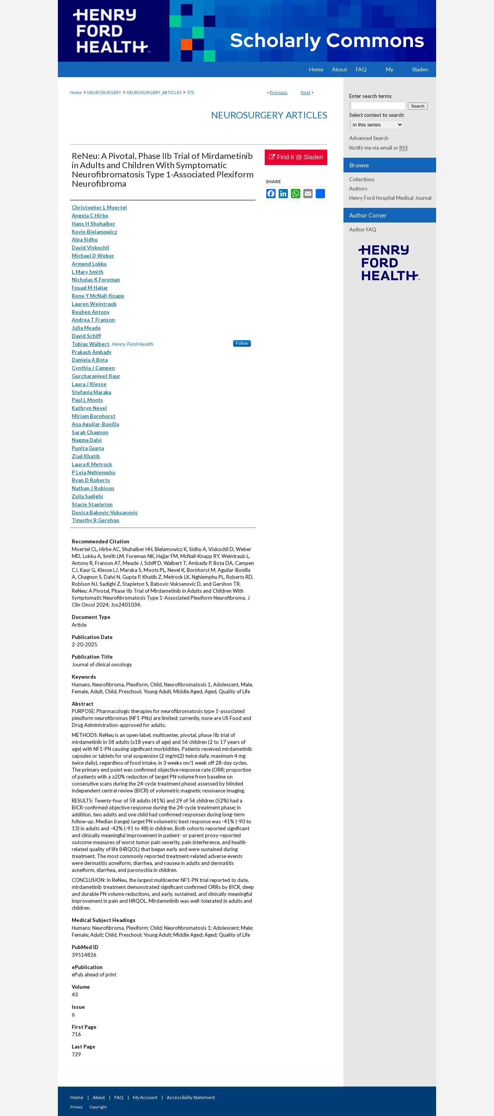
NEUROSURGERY (104, 92)
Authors (358, 188)
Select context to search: (376, 115)
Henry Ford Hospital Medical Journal (390, 198)
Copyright (98, 1106)
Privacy (76, 1106)
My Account (145, 1097)
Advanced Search (368, 138)
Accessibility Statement (191, 1097)
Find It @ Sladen (296, 157)
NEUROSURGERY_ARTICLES (154, 92)
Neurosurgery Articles (269, 114)
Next (305, 92)
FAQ (119, 1097)
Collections (361, 179)
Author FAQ (362, 229)
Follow (242, 343)
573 (190, 92)
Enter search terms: (370, 96)
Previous (279, 92)
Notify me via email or (378, 148)
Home (76, 92)
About (99, 1097)
